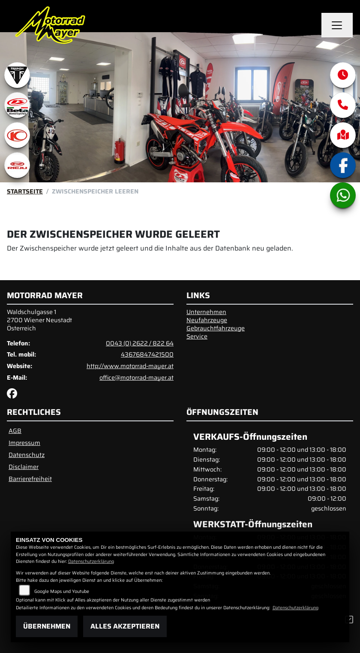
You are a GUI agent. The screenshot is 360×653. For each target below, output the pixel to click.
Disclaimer (24, 467)
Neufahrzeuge (206, 320)
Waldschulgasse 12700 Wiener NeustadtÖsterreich (39, 320)
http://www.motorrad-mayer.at (130, 366)
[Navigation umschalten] (337, 25)
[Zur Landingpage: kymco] (17, 135)
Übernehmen (46, 626)
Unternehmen (206, 312)
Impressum (24, 442)
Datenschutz (27, 455)
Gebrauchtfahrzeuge (215, 328)
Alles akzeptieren (124, 626)
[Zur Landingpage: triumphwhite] (17, 75)
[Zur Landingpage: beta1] (17, 105)
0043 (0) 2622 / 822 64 (140, 343)
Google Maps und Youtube (61, 591)
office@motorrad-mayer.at (136, 377)
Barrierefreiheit (30, 479)
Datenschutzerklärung (91, 561)
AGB (15, 430)
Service (196, 336)
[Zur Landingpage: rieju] (17, 165)
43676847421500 (147, 354)
